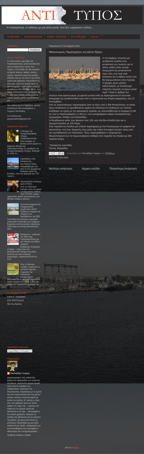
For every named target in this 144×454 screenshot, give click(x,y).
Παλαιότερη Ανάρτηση (123, 168)
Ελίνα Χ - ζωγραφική (16, 297)
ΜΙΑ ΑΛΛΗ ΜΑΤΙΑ (33, 36)
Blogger (75, 447)
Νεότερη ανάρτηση (60, 168)
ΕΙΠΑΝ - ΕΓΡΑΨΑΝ (56, 36)
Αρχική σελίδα (91, 168)
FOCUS (94, 36)
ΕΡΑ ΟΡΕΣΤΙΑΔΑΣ (15, 300)
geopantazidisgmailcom (19, 119)
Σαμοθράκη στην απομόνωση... (27, 160)
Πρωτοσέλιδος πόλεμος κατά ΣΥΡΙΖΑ (30, 182)
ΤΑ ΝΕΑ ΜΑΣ (13, 36)
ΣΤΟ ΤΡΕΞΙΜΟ (78, 36)
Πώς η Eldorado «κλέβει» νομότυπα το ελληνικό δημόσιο (30, 266)
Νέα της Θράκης (14, 304)
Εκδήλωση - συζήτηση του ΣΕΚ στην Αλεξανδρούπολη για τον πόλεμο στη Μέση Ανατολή (30, 239)
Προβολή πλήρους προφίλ (19, 435)
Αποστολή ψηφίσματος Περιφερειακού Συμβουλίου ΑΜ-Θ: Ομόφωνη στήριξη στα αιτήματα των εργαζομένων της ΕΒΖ (30, 210)
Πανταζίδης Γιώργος (91, 153)
